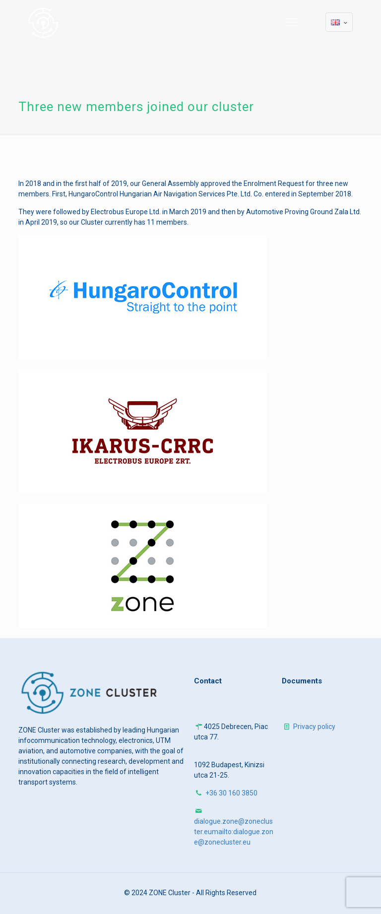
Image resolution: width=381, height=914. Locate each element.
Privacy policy (314, 727)
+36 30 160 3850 (231, 793)
